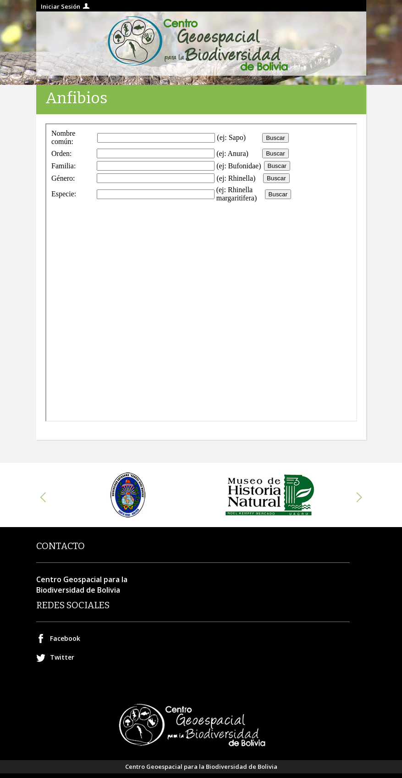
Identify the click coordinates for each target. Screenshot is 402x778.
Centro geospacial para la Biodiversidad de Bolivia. (201, 43)
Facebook (65, 638)
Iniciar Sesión (60, 6)
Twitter (62, 657)
